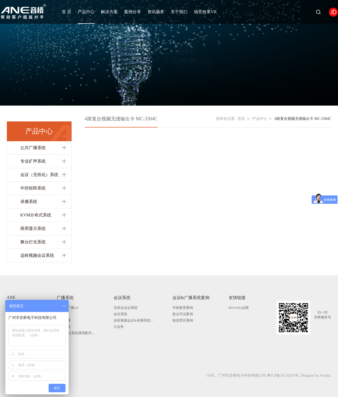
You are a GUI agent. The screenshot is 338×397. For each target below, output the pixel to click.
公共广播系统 (33, 147)
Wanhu (325, 375)
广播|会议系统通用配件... (75, 333)
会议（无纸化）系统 (39, 174)
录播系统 (28, 201)
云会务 (119, 327)
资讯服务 (155, 12)
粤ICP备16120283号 (283, 375)
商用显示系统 (33, 228)
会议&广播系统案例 (190, 297)
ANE (11, 297)
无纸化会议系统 (126, 308)
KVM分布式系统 (35, 215)
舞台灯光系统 (33, 242)
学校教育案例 (182, 308)
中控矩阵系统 (33, 188)
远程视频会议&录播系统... (133, 320)
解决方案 (109, 12)
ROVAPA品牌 (239, 308)
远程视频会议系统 (37, 255)
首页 (241, 119)
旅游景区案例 (182, 320)
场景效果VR (205, 12)
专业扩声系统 (33, 161)
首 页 (66, 12)
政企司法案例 (182, 314)
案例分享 (132, 12)
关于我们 (179, 12)
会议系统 (122, 297)
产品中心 (86, 12)
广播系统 (65, 297)
